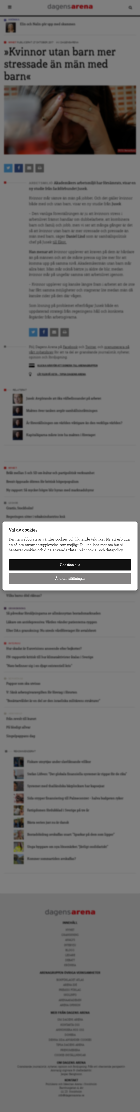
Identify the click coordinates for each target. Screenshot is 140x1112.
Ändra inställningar (70, 578)
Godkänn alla (70, 565)
